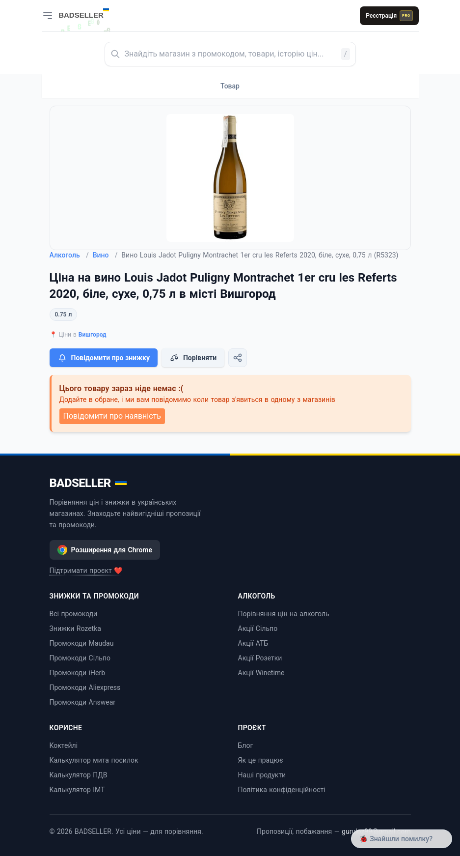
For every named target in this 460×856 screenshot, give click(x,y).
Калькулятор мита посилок (94, 760)
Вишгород (93, 334)
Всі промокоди (74, 614)
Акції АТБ (253, 643)
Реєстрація (389, 15)
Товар (230, 86)
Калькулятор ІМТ (77, 790)
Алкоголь (69, 255)
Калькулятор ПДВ (79, 775)
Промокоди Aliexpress (85, 687)
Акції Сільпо (258, 628)
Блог (245, 745)
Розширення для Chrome (105, 550)
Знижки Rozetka (75, 628)
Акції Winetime (261, 673)
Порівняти (192, 358)
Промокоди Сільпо (80, 658)
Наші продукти (262, 775)
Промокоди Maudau (82, 643)
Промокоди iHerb (78, 673)
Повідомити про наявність (112, 416)
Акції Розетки (260, 658)
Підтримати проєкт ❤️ (86, 570)
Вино (105, 255)
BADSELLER (88, 483)
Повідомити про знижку (103, 358)
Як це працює (260, 760)
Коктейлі (64, 745)
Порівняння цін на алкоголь (283, 614)
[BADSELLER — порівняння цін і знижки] (88, 12)
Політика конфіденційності (281, 790)
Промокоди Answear (83, 702)
